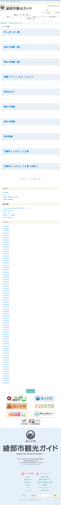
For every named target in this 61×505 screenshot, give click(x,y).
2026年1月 (6, 235)
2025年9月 (6, 244)
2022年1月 (6, 341)
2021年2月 (6, 367)
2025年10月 (7, 242)
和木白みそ (9, 91)
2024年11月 (7, 265)
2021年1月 (6, 369)
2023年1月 (6, 313)
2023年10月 (7, 293)
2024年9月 (6, 270)
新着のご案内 (45, 477)
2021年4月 (6, 362)
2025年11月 (7, 240)
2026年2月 (6, 233)
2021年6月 (6, 357)
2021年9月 (6, 350)
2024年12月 (7, 263)
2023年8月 (6, 297)
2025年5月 (6, 253)
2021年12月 (7, 343)
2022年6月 (6, 330)
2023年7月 (6, 300)
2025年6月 (6, 251)
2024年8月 (6, 272)
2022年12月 (7, 316)
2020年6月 (6, 383)
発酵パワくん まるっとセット (19, 77)
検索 (57, 12)
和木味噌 (8, 136)
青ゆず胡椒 (9, 106)
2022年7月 (6, 327)
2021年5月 (6, 360)
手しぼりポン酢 (12, 32)
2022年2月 (6, 339)
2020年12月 (7, 371)
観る (8, 16)
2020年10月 (7, 376)
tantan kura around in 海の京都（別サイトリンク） (17, 208)
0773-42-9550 (27, 464)
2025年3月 (6, 258)
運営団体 (44, 485)
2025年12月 (7, 237)
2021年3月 (6, 364)
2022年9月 (6, 323)
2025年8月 (6, 247)
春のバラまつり (8, 212)
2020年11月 (7, 373)
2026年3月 (6, 230)
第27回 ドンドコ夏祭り (10, 215)
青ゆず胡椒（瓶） (13, 62)
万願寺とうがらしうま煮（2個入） (21, 166)
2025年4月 (6, 256)
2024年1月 (6, 288)
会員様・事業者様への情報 (11, 197)
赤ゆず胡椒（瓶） (13, 47)
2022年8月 (6, 325)
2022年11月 (7, 318)
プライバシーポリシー (45, 487)
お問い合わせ (56, 5)
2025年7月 (6, 249)
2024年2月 (6, 286)
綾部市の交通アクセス (45, 479)
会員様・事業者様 (8, 199)
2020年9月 (6, 378)
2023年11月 (7, 290)
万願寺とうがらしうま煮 (16, 151)
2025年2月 (6, 260)
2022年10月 (7, 320)
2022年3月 (6, 336)
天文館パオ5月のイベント (10, 210)
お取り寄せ (52, 16)
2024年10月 (7, 267)
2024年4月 (6, 281)
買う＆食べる (28, 482)
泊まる (35, 16)
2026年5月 (6, 226)
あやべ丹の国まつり (9, 217)
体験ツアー (28, 479)
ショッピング (28, 490)
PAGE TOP (30, 391)
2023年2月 (6, 311)
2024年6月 (6, 276)
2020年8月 (6, 380)
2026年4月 (6, 228)
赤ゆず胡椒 (9, 121)
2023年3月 (6, 309)
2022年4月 (6, 334)
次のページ (36, 179)
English (49, 5)
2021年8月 (6, 353)
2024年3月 (6, 283)
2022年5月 (6, 332)
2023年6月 (6, 302)
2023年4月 (6, 306)
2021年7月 (6, 355)
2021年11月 (7, 346)
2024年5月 (6, 279)
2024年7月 (6, 274)
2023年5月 (6, 304)
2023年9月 (6, 295)
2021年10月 (7, 348)
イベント (43, 16)
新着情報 (6, 192)
